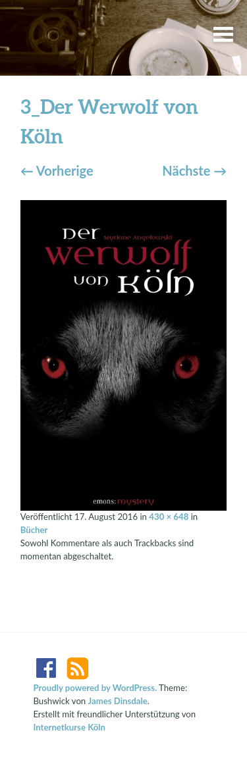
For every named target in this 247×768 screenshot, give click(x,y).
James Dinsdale (118, 701)
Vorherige (57, 170)
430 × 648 (168, 516)
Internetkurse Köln (69, 727)
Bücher (34, 530)
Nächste (194, 170)
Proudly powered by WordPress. (95, 687)
